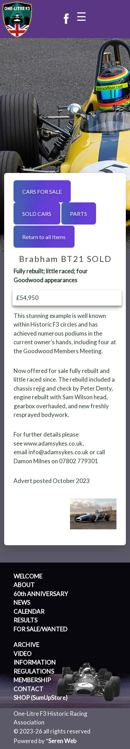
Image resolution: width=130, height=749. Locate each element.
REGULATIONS (34, 671)
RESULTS (25, 620)
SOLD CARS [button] (36, 213)
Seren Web (62, 741)
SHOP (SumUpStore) (41, 697)
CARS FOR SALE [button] (42, 191)
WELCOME (28, 576)
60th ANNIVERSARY (41, 593)
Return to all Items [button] (44, 237)
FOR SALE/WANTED (40, 629)
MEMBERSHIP (32, 680)
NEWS (22, 602)
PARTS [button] (78, 213)
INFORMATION (35, 662)
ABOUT (24, 584)
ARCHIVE (26, 644)
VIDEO (23, 653)
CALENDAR (29, 611)
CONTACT (28, 689)
